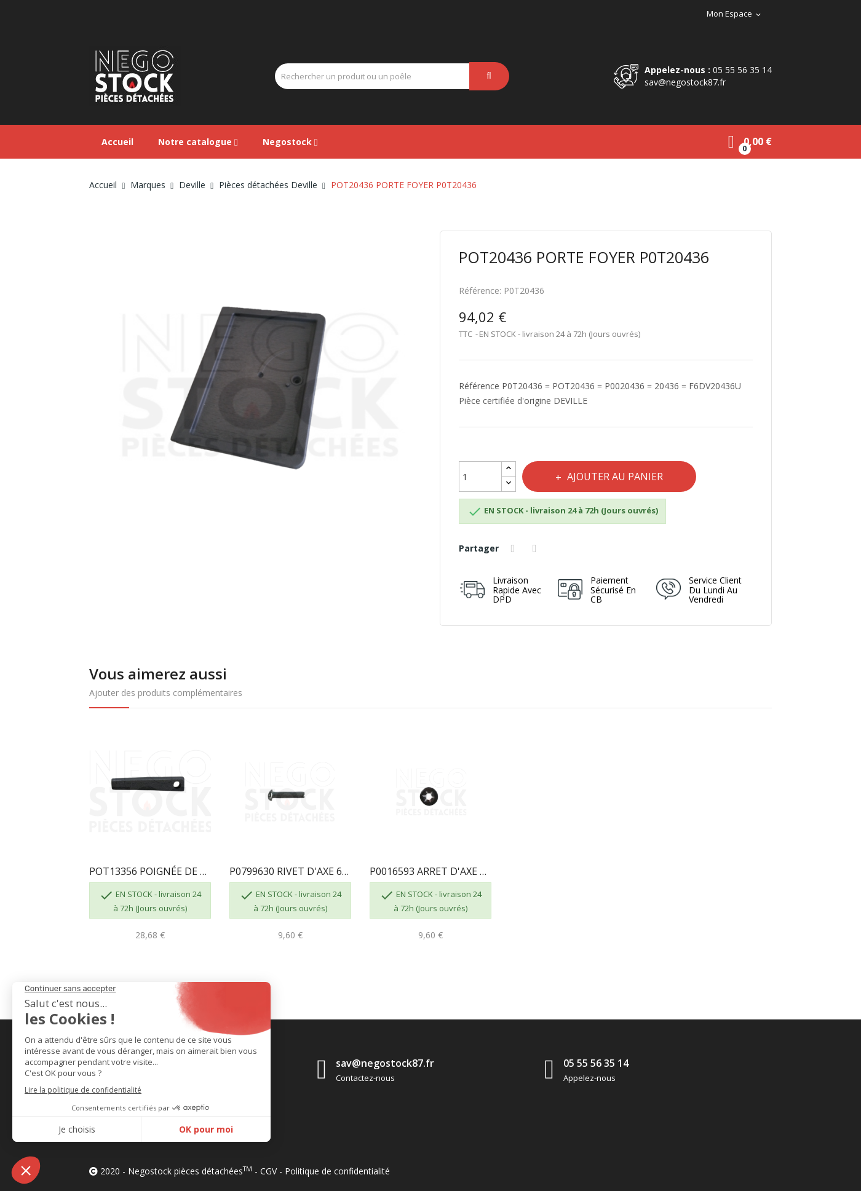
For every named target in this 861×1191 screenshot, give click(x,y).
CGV (268, 1171)
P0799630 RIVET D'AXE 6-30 (290, 871)
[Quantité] (480, 476)
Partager (515, 548)
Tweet (537, 548)
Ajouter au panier (617, 476)
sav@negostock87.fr (685, 82)
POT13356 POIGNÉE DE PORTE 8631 (150, 871)
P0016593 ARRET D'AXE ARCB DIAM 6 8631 (430, 871)
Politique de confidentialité (337, 1171)
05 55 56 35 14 (742, 70)
